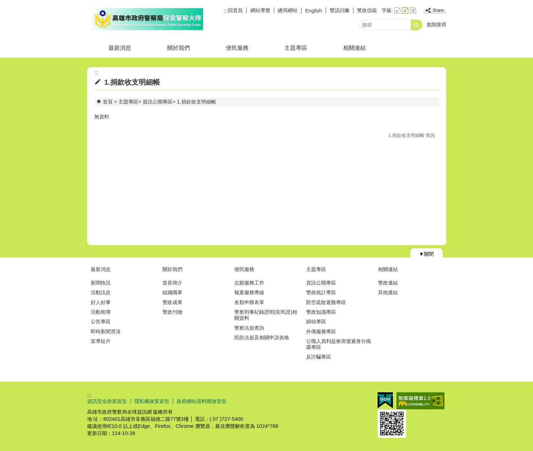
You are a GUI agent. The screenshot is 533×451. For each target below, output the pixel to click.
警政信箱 (367, 10)
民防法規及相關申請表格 (261, 337)
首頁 (108, 102)
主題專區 (295, 48)
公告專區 (101, 321)
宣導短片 (101, 341)
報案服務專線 (249, 292)
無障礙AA (420, 400)
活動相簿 (101, 312)
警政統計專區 (321, 292)
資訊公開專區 (157, 102)
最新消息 (119, 48)
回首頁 (235, 10)
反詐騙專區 (318, 357)
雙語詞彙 (340, 10)
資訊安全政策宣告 (107, 401)
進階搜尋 (436, 24)
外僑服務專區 (321, 331)
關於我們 (178, 48)
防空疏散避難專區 (326, 302)
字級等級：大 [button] (413, 10)
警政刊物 (172, 312)
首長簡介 (172, 283)
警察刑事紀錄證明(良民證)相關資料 (266, 315)
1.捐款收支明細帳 (196, 102)
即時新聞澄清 (106, 331)
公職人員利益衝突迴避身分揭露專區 (338, 344)
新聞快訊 (101, 283)
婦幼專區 (316, 321)
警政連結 (388, 283)
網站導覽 (260, 10)
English (313, 11)
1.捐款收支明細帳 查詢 (411, 135)
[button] (416, 25)
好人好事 (101, 302)
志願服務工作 (249, 283)
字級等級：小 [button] (397, 10)
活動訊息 (101, 292)
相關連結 (354, 48)
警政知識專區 (321, 312)
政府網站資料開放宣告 (201, 401)
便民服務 (237, 48)
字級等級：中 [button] (405, 10)
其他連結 (388, 292)
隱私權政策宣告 (151, 401)
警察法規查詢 (249, 328)
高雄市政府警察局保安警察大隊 (147, 19)
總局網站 (288, 10)
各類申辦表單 (249, 302)
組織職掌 (172, 292)
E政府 (385, 400)
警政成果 (172, 302)
